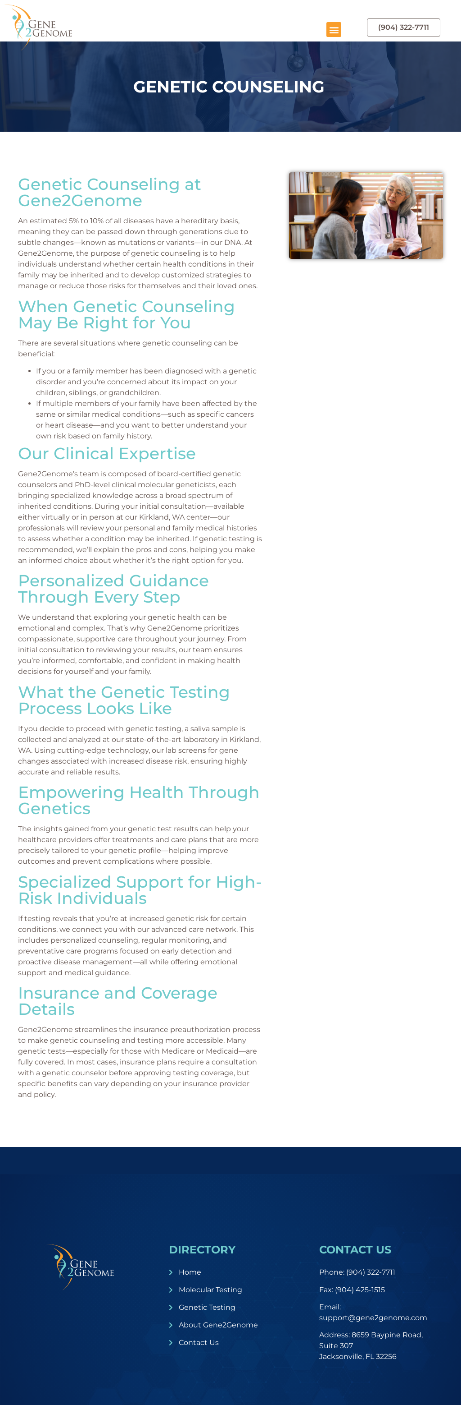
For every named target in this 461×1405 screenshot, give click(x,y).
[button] (333, 29)
